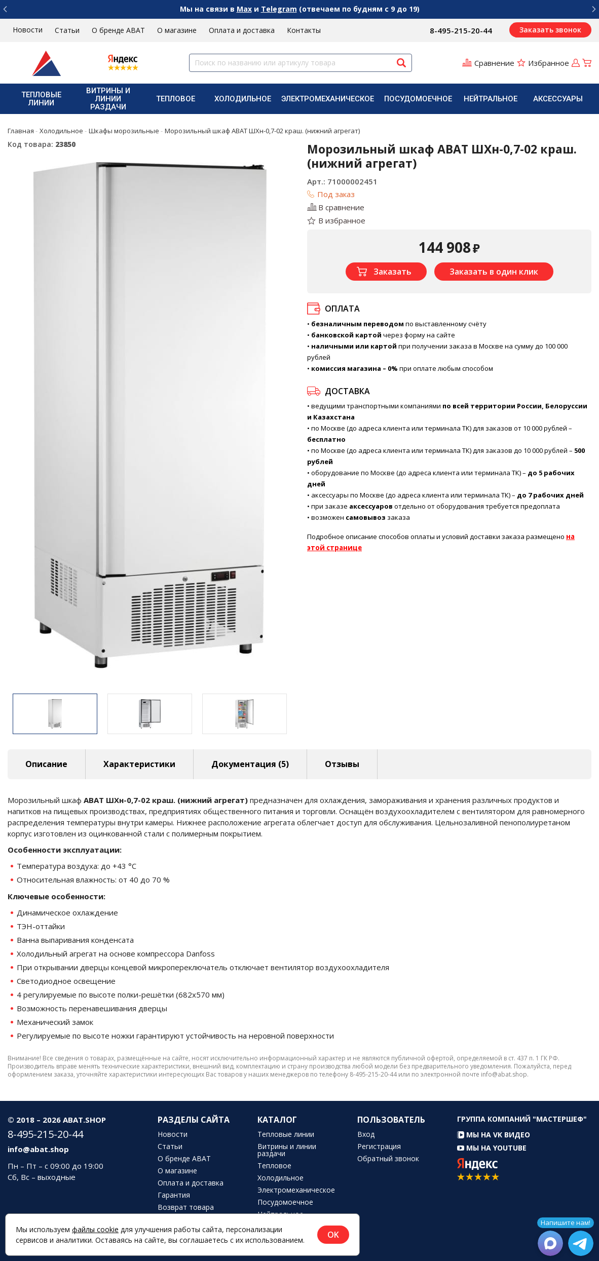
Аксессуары (558, 99)
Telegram (279, 9)
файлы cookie (95, 1229)
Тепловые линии (41, 99)
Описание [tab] (46, 764)
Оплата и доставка (242, 30)
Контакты (304, 30)
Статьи (67, 30)
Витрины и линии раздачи (108, 99)
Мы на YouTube (492, 1148)
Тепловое (175, 99)
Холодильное (242, 99)
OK (333, 1234)
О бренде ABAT (118, 30)
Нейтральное (490, 99)
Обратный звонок (388, 1158)
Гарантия (174, 1195)
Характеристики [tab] (139, 764)
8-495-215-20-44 (461, 30)
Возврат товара (186, 1207)
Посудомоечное (418, 99)
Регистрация (379, 1146)
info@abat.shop (38, 1149)
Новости (28, 29)
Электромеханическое (327, 99)
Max (244, 9)
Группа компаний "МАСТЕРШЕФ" (522, 1119)
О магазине (177, 30)
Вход (366, 1134)
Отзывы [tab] (342, 764)
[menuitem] (41, 99)
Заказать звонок (550, 29)
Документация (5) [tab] (250, 764)
